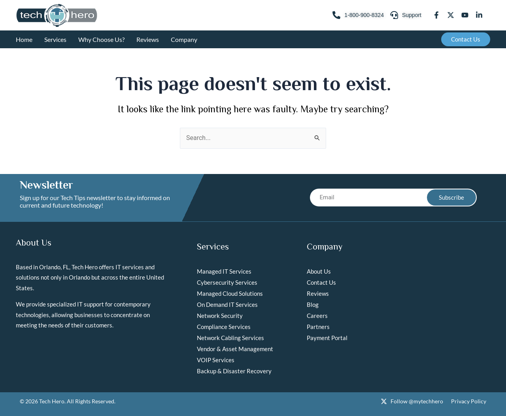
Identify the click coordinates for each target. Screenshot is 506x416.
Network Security (220, 315)
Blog (313, 304)
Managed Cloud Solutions (230, 293)
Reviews (147, 39)
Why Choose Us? (101, 39)
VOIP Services (215, 359)
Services (55, 39)
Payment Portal (327, 337)
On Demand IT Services (227, 304)
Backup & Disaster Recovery (234, 370)
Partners (318, 326)
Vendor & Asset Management (235, 348)
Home (24, 39)
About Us (319, 271)
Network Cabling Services (230, 337)
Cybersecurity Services (227, 282)
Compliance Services (224, 326)
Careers (317, 315)
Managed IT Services (224, 271)
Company (184, 39)
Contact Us (321, 282)
